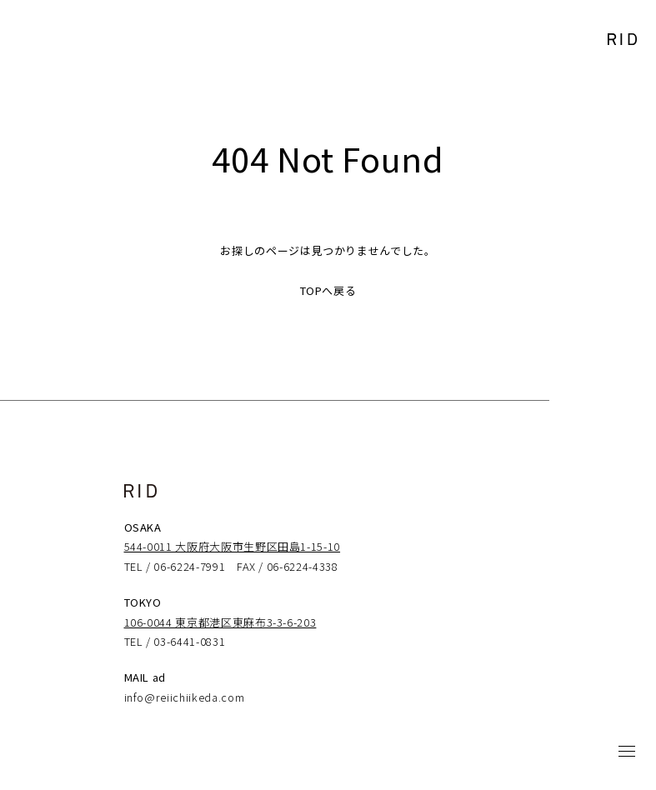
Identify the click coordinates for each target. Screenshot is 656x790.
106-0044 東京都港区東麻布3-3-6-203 (220, 622)
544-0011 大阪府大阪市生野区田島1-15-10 (232, 546)
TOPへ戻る (328, 290)
